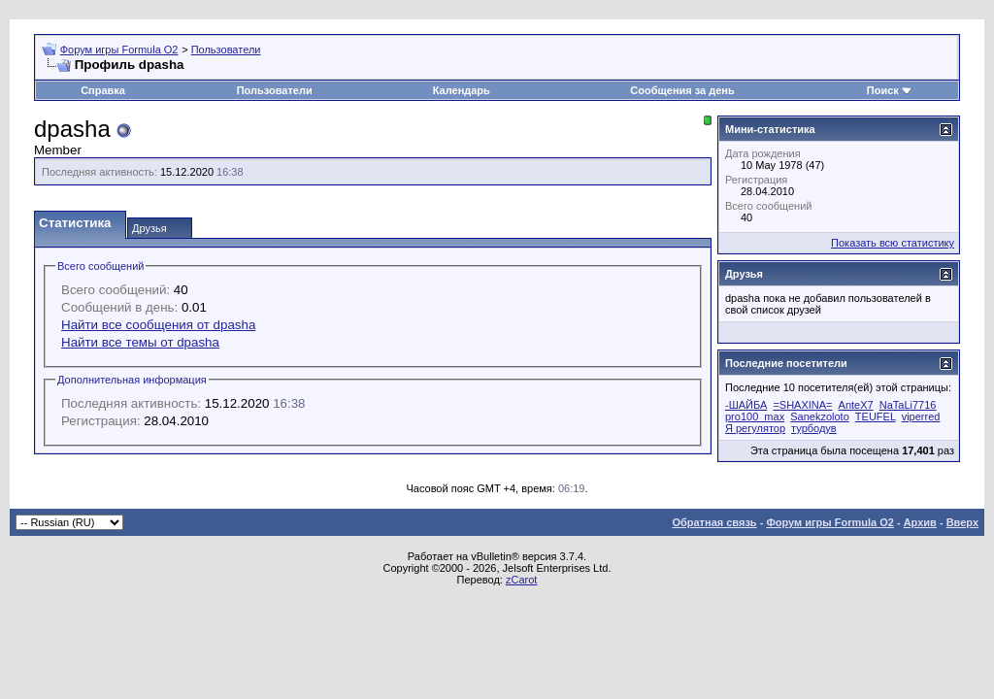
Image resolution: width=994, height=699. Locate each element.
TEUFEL (875, 416)
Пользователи (226, 49)
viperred (921, 416)
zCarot (521, 579)
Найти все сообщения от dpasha (158, 324)
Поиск (883, 90)
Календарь (461, 90)
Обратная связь (714, 522)
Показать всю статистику (892, 243)
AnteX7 (856, 405)
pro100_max (754, 416)
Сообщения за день (682, 90)
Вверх (962, 522)
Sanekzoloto (819, 416)
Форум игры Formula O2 (119, 49)
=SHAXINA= (802, 405)
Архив (920, 522)
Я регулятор (755, 428)
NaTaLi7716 (908, 405)
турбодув (814, 428)
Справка (103, 90)
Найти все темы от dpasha (140, 342)
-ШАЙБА (746, 405)
